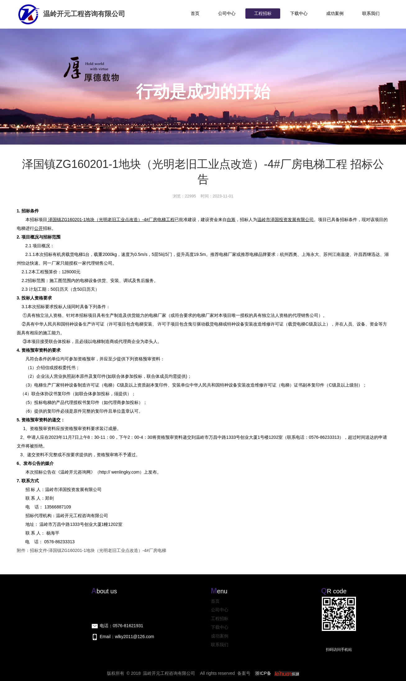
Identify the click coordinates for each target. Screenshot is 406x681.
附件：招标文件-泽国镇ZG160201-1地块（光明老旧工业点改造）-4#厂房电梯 (92, 550)
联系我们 (371, 13)
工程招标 (262, 13)
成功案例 (335, 13)
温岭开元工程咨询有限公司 (71, 14)
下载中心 (299, 13)
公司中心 (226, 13)
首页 (195, 13)
